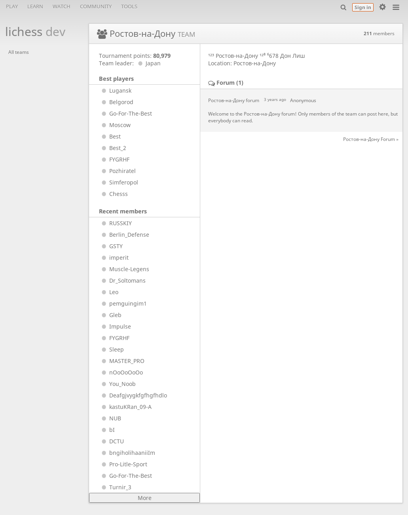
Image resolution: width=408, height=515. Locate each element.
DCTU (111, 441)
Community (96, 6)
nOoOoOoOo (121, 372)
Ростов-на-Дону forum (233, 100)
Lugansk (115, 90)
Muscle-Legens (124, 269)
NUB (110, 418)
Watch (61, 6)
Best (110, 136)
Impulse (115, 326)
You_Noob (117, 384)
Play (12, 6)
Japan (148, 63)
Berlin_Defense (124, 234)
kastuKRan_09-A (125, 406)
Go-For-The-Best (125, 113)
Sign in (363, 7)
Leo (108, 292)
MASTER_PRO (121, 361)
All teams (18, 52)
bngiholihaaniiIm (127, 452)
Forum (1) (229, 82)
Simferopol (118, 182)
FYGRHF (114, 159)
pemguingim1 (123, 303)
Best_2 (112, 148)
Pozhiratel (117, 171)
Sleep (111, 349)
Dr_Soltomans (122, 280)
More (145, 498)
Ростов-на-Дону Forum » (371, 139)
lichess (31, 31)
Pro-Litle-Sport (123, 464)
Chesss (113, 194)
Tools (129, 6)
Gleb (110, 315)
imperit (114, 257)
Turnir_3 (115, 487)
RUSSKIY (115, 223)
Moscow (115, 125)
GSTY (111, 246)
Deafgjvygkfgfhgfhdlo (133, 395)
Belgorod (116, 102)
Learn (35, 6)
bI (107, 429)
